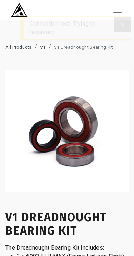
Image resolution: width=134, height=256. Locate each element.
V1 (43, 47)
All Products (18, 47)
